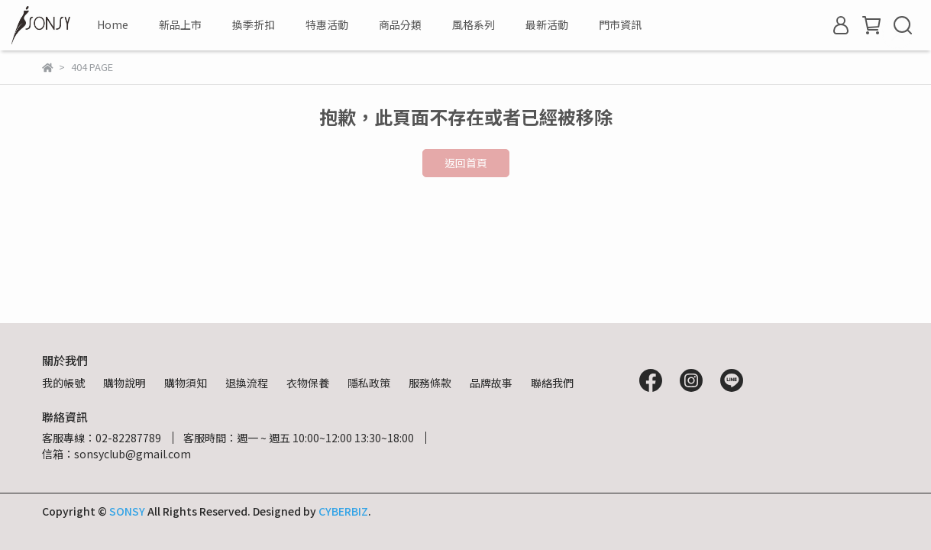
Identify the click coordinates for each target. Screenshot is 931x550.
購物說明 (124, 382)
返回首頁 (465, 162)
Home (112, 24)
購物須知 (185, 382)
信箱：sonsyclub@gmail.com (116, 453)
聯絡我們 (552, 382)
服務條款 (430, 382)
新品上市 (180, 24)
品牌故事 (491, 382)
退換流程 (246, 382)
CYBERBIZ (343, 511)
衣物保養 (307, 382)
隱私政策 (369, 382)
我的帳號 (63, 382)
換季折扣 (253, 24)
